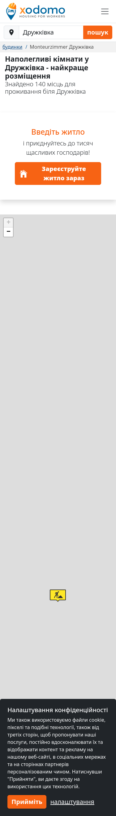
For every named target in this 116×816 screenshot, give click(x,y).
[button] (58, 596)
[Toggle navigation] (105, 11)
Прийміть (26, 802)
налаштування (72, 802)
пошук (97, 32)
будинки (12, 46)
